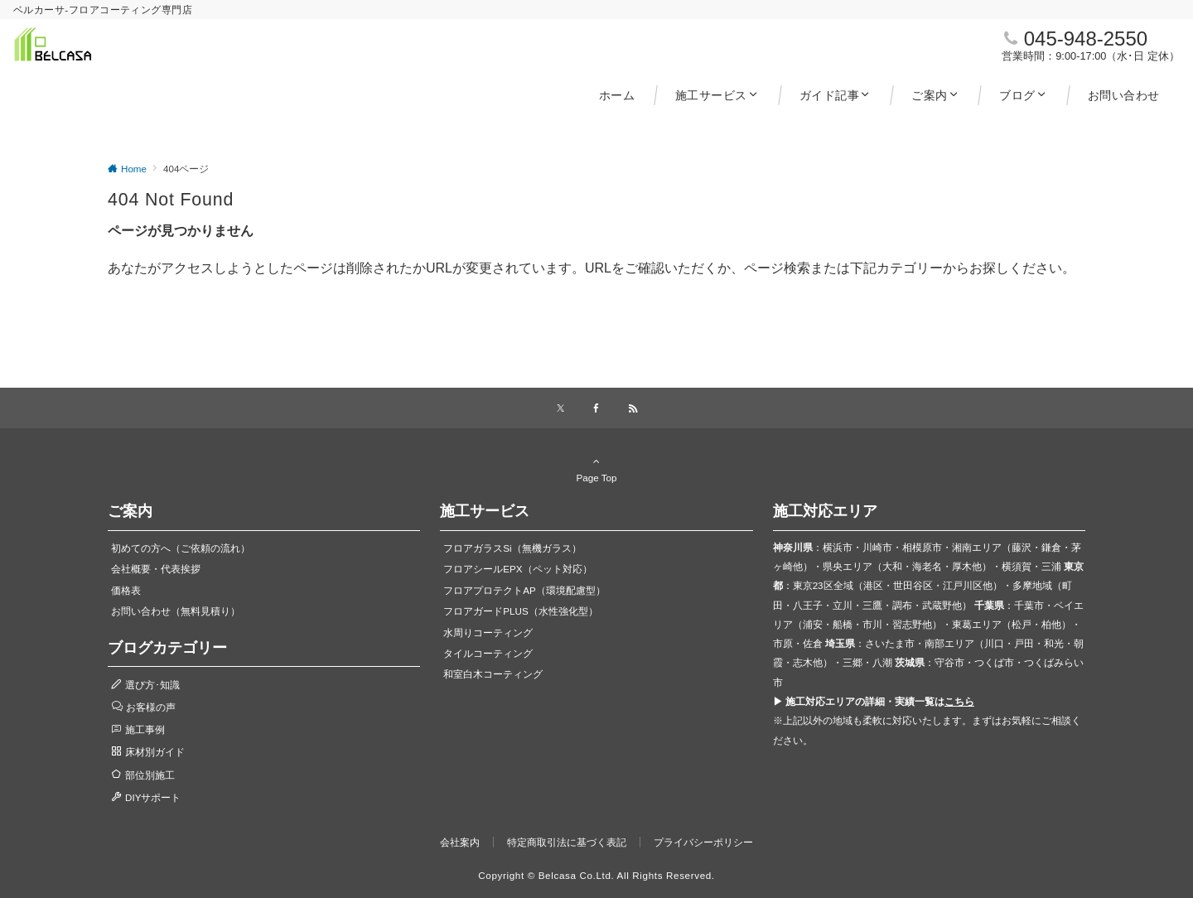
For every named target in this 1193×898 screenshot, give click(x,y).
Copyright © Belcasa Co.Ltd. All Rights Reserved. (596, 875)
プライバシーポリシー (703, 842)
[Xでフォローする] (560, 408)
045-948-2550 (1085, 38)
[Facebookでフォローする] (596, 408)
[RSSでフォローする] (633, 408)
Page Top (596, 469)
